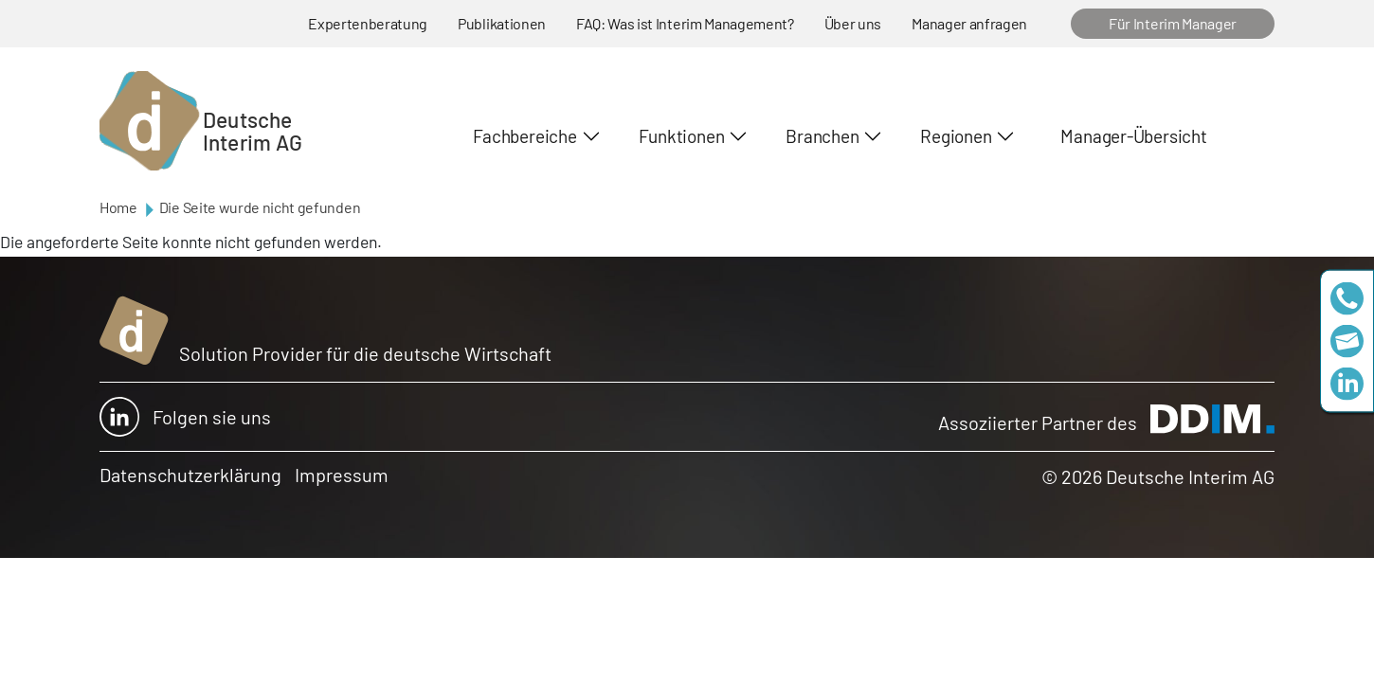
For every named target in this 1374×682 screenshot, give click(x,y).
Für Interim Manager (1173, 23)
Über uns (852, 23)
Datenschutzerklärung (190, 474)
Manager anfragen (969, 23)
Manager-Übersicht (1133, 136)
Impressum (342, 474)
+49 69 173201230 (1347, 298)
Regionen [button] (955, 136)
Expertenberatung (367, 23)
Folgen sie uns (185, 417)
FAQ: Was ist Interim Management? (685, 23)
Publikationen (502, 23)
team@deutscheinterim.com (1347, 341)
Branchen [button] (822, 136)
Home (118, 207)
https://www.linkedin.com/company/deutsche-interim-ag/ (1347, 384)
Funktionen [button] (682, 136)
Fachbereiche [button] (524, 136)
